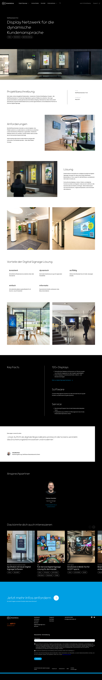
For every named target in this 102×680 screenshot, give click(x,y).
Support (95, 3)
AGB (68, 668)
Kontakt (51, 619)
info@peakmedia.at (70, 619)
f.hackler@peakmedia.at (51, 507)
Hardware (37, 617)
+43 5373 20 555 (69, 617)
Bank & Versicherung (27, 37)
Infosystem (46, 575)
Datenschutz (62, 668)
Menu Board (41, 578)
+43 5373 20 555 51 (51, 509)
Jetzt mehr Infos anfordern (33, 598)
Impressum (54, 668)
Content (36, 621)
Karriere (51, 621)
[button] (93, 530)
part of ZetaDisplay (85, 3)
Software (36, 619)
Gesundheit (16, 575)
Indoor (9, 37)
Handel (56, 578)
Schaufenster (17, 37)
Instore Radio (55, 575)
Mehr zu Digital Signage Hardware (63, 383)
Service (36, 622)
